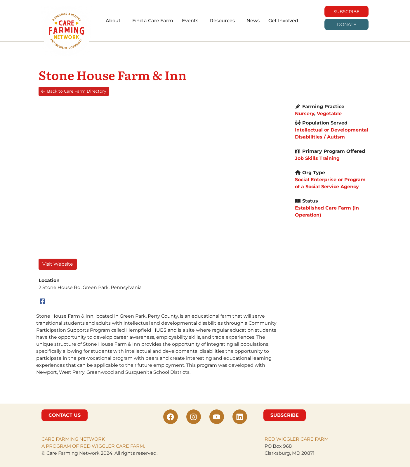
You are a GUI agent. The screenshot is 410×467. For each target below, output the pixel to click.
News (253, 20)
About (113, 20)
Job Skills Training (317, 158)
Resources (222, 20)
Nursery (304, 113)
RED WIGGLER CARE (289, 439)
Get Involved (283, 20)
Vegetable (329, 113)
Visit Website (57, 264)
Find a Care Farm (152, 20)
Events (190, 20)
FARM (321, 439)
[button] (114, 20)
